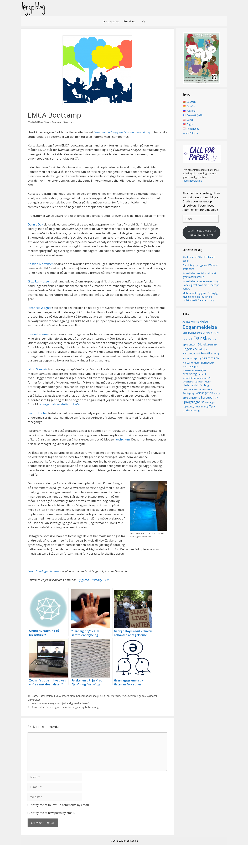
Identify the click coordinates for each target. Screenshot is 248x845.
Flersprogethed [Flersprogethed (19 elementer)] (191, 353)
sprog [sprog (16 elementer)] (217, 393)
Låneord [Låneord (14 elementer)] (202, 374)
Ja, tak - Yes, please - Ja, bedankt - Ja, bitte (201, 233)
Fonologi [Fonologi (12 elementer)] (215, 354)
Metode (115, 695)
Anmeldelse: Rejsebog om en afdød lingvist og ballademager (66, 707)
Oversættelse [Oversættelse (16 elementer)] (190, 389)
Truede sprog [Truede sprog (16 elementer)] (201, 406)
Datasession (46, 695)
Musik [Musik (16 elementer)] (208, 381)
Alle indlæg (129, 21)
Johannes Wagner (39, 308)
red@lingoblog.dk (192, 180)
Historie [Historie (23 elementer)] (188, 362)
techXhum (123, 439)
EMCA (57, 695)
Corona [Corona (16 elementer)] (206, 332)
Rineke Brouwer (38, 334)
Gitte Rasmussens (40, 281)
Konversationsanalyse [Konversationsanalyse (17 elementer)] (194, 370)
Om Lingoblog (111, 21)
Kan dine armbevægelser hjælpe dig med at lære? (60, 703)
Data (34, 695)
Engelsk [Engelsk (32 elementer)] (188, 349)
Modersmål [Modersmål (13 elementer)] (205, 378)
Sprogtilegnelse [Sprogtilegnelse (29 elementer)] (193, 402)
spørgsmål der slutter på (60, 404)
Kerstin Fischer (38, 413)
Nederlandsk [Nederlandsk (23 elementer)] (191, 385)
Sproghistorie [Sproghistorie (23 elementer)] (191, 398)
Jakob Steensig (38, 369)
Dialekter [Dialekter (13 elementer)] (212, 344)
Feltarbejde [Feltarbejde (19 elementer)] (201, 349)
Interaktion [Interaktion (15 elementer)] (188, 366)
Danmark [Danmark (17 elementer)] (188, 339)
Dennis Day (35, 224)
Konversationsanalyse (88, 695)
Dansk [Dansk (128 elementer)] (200, 338)
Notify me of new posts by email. (52, 813)
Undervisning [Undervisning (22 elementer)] (191, 410)
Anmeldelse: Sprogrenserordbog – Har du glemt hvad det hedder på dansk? (201, 285)
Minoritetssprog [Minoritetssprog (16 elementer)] (191, 378)
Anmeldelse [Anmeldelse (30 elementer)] (199, 321)
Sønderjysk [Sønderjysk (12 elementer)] (210, 402)
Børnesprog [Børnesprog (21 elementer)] (195, 332)
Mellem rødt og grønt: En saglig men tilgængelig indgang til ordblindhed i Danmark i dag (200, 296)
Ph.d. (124, 695)
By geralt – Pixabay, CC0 (93, 580)
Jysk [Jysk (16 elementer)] (196, 366)
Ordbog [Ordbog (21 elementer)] (204, 385)
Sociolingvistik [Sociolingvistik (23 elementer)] (204, 393)
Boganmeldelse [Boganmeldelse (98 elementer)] (200, 327)
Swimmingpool (136, 695)
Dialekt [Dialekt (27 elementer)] (203, 344)
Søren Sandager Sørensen (44, 571)
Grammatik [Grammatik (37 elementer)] (211, 358)
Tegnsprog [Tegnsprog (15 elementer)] (188, 406)
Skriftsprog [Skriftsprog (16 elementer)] (188, 393)
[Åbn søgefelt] (143, 21)
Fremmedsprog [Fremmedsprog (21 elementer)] (192, 358)
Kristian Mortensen (41, 264)
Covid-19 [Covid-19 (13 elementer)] (215, 333)
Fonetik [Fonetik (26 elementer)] (206, 353)
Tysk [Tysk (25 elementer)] (212, 406)
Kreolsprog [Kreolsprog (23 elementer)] (190, 374)
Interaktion (68, 695)
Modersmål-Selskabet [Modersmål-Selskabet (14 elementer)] (193, 381)
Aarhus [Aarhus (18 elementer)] (186, 321)
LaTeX (106, 695)
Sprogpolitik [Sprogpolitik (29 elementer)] (209, 397)
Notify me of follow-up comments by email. (60, 805)
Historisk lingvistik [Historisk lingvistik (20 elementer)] (203, 362)
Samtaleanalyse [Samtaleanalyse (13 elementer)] (204, 389)
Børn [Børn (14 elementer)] (185, 333)
